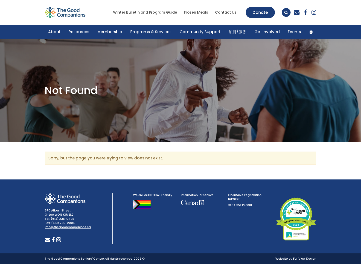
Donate (260, 12)
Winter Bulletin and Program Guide (145, 12)
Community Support (200, 32)
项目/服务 (237, 32)
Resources (79, 32)
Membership (109, 32)
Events (294, 32)
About (54, 32)
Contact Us (225, 12)
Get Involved (267, 32)
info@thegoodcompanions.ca (68, 227)
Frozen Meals (196, 12)
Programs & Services (151, 32)
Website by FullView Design (295, 258)
